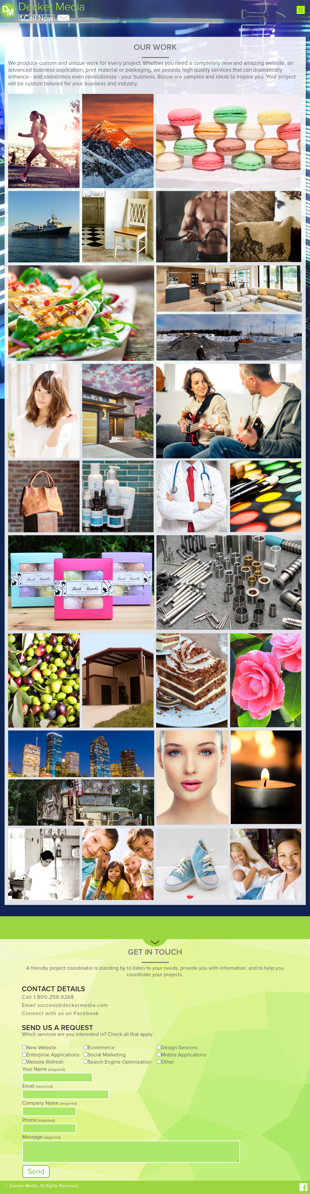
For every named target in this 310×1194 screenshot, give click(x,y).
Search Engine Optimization (119, 1062)
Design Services (179, 1047)
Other (167, 1062)
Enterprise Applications (52, 1055)
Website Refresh (45, 1062)
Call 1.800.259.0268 (48, 997)
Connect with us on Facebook (60, 1013)
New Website (41, 1047)
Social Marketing (106, 1055)
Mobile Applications (183, 1055)
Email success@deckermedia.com (65, 1005)
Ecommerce (101, 1047)
